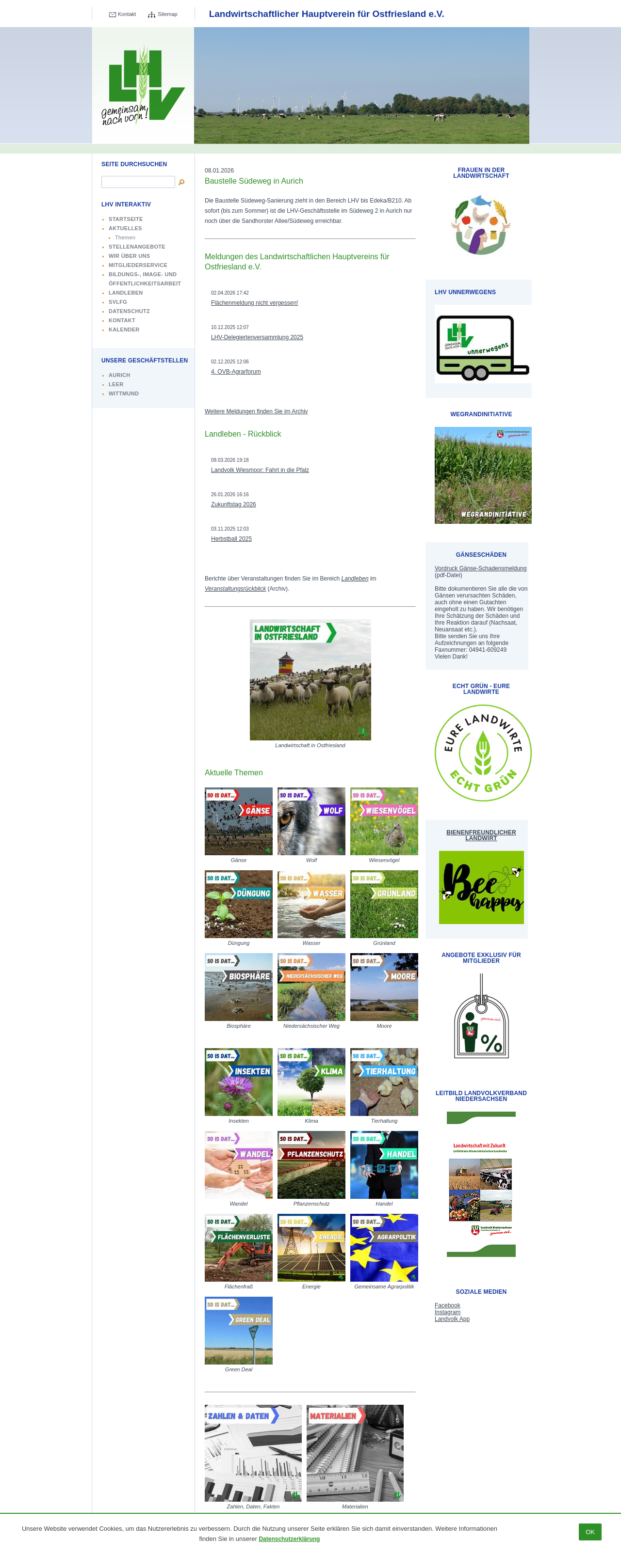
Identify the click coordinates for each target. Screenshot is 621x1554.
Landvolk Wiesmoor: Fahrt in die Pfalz (260, 470)
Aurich (120, 375)
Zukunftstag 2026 (233, 504)
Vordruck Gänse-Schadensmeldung (480, 568)
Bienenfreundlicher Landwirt (481, 835)
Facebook (447, 1305)
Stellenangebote (137, 247)
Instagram (447, 1312)
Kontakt (127, 14)
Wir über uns (129, 256)
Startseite (126, 219)
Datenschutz (129, 311)
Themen (125, 237)
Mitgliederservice (138, 265)
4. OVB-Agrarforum (236, 371)
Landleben (126, 293)
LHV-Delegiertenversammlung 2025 (257, 337)
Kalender (124, 329)
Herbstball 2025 (231, 538)
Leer (116, 384)
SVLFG (118, 302)
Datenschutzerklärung (289, 1539)
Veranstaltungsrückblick (235, 588)
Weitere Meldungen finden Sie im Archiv (256, 411)
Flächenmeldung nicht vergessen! (254, 302)
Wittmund (124, 393)
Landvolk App (452, 1319)
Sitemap (167, 14)
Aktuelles (125, 228)
